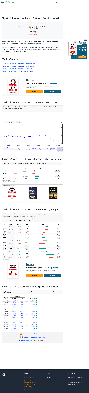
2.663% (14, 302)
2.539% (21, 300)
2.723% (14, 304)
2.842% (21, 304)
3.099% (21, 309)
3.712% (21, 320)
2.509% (14, 300)
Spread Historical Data (30, 382)
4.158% (21, 322)
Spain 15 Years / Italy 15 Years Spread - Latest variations (19, 66)
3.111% (14, 313)
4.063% (14, 326)
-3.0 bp (34, 300)
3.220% (14, 315)
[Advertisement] (44, 9)
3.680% (21, 317)
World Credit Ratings (29, 377)
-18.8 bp (34, 309)
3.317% (14, 317)
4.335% (21, 324)
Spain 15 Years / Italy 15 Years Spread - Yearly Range (18, 68)
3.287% (21, 311)
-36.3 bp (34, 317)
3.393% (21, 313)
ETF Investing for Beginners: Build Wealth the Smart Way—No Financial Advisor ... (53, 200)
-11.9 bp (34, 304)
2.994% (14, 311)
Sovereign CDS (77, 2)
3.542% (21, 315)
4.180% (14, 328)
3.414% (14, 320)
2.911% (14, 309)
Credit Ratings (53, 2)
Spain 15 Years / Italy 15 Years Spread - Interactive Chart (19, 63)
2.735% (21, 302)
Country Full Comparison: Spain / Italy (32, 340)
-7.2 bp (34, 302)
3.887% (14, 324)
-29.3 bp (34, 311)
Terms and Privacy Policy (31, 389)
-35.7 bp (34, 322)
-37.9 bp (34, 328)
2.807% (14, 306)
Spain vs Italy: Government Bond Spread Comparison (18, 71)
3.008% (21, 306)
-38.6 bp (34, 326)
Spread (45, 2)
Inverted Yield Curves (30, 384)
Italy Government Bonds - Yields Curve (34, 337)
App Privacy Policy (29, 388)
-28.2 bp (34, 313)
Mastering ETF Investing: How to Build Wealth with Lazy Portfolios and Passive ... (12, 200)
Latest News (27, 386)
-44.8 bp (34, 324)
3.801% (14, 322)
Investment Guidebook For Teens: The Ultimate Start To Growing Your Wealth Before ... (32, 200)
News (85, 2)
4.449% (21, 326)
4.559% (21, 328)
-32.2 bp (34, 315)
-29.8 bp (34, 320)
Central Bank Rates (65, 2)
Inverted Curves (36, 2)
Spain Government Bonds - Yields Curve (34, 334)
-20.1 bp (34, 306)
